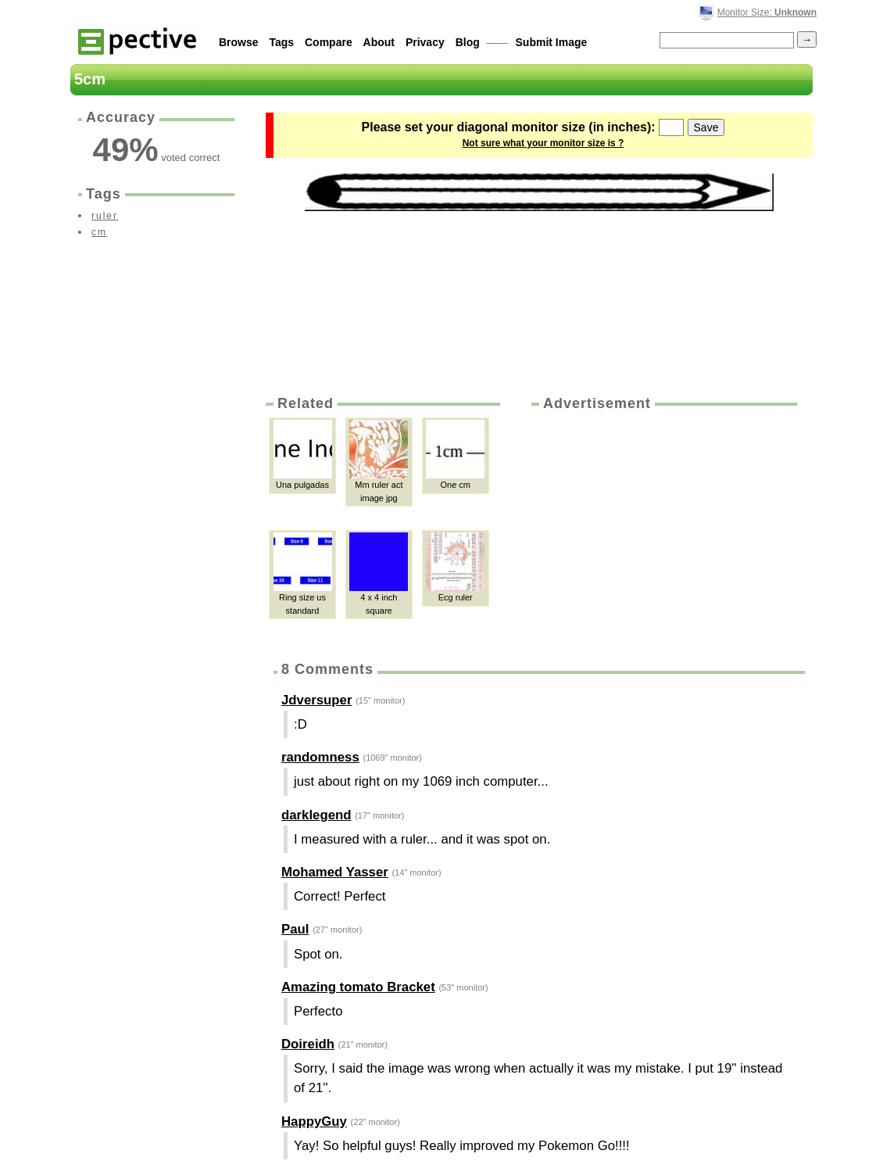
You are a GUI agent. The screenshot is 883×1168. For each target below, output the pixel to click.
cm (99, 232)
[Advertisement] (662, 530)
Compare (328, 42)
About (379, 42)
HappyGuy (314, 1121)
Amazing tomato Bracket (358, 987)
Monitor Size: (767, 12)
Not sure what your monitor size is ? (543, 143)
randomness (320, 757)
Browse (239, 42)
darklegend (316, 815)
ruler (104, 215)
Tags (281, 42)
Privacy (425, 42)
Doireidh (307, 1044)
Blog (468, 42)
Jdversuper (316, 700)
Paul (295, 929)
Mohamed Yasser (334, 872)
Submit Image (552, 42)
